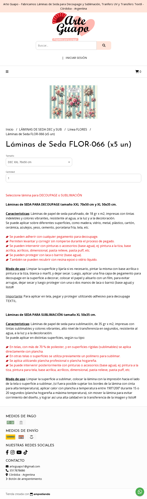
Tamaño (10, 155)
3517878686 (15, 470)
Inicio (10, 129)
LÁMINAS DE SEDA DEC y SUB (41, 129)
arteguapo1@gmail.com (23, 466)
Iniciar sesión (76, 58)
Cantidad (10, 171)
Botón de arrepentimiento (24, 479)
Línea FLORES (78, 129)
